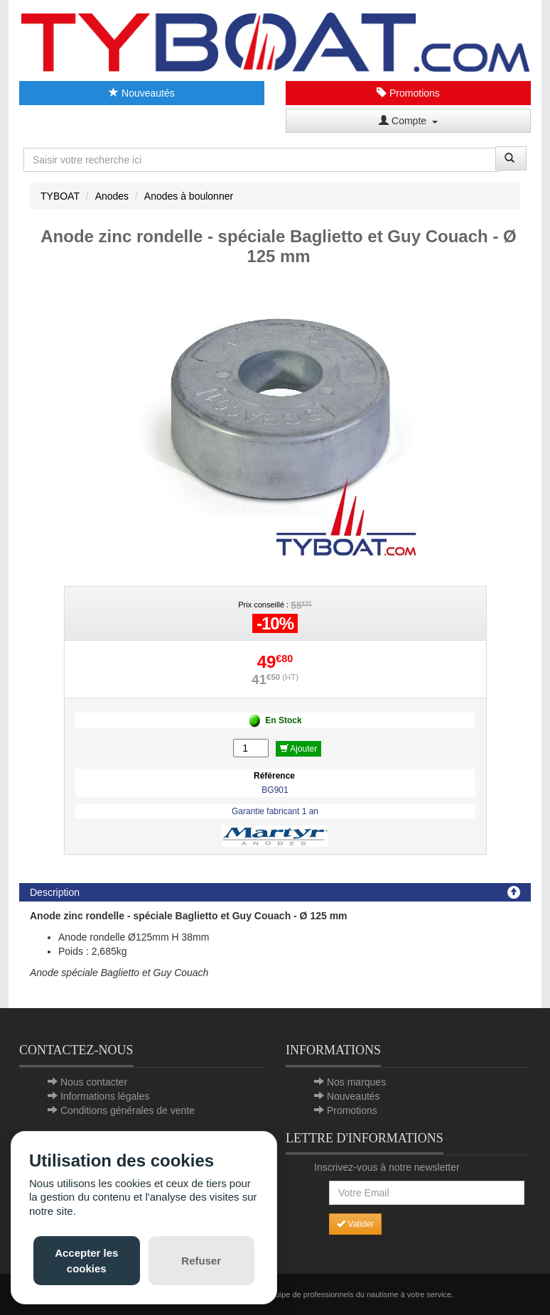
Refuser (201, 1261)
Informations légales (104, 1096)
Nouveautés (142, 93)
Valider (355, 1224)
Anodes (112, 196)
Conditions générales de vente (127, 1110)
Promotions (408, 93)
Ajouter (299, 749)
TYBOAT (60, 196)
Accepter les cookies (86, 1260)
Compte (408, 120)
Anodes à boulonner (188, 196)
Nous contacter (93, 1082)
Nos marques (356, 1082)
